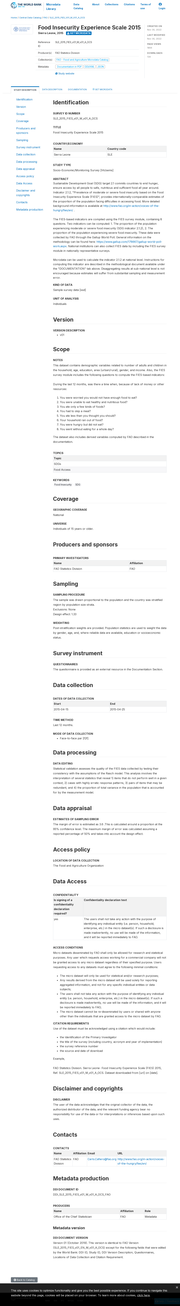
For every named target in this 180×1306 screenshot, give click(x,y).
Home (14, 17)
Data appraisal (25, 169)
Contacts (22, 202)
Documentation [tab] (77, 89)
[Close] (177, 1287)
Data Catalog (78, 6)
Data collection (25, 154)
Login (162, 6)
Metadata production (29, 209)
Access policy (25, 176)
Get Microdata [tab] (102, 89)
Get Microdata (79, 33)
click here (143, 1295)
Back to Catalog (24, 1279)
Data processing (26, 161)
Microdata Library (53, 7)
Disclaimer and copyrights (25, 193)
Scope (20, 114)
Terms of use (145, 6)
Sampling (22, 140)
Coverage (22, 121)
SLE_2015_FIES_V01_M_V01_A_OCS (67, 17)
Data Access (24, 183)
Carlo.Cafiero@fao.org (102, 1159)
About (95, 4)
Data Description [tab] (52, 89)
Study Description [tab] (25, 90)
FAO (45, 17)
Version (21, 106)
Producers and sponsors (25, 130)
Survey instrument (28, 147)
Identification (24, 99)
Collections (111, 4)
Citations (129, 4)
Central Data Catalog (30, 17)
